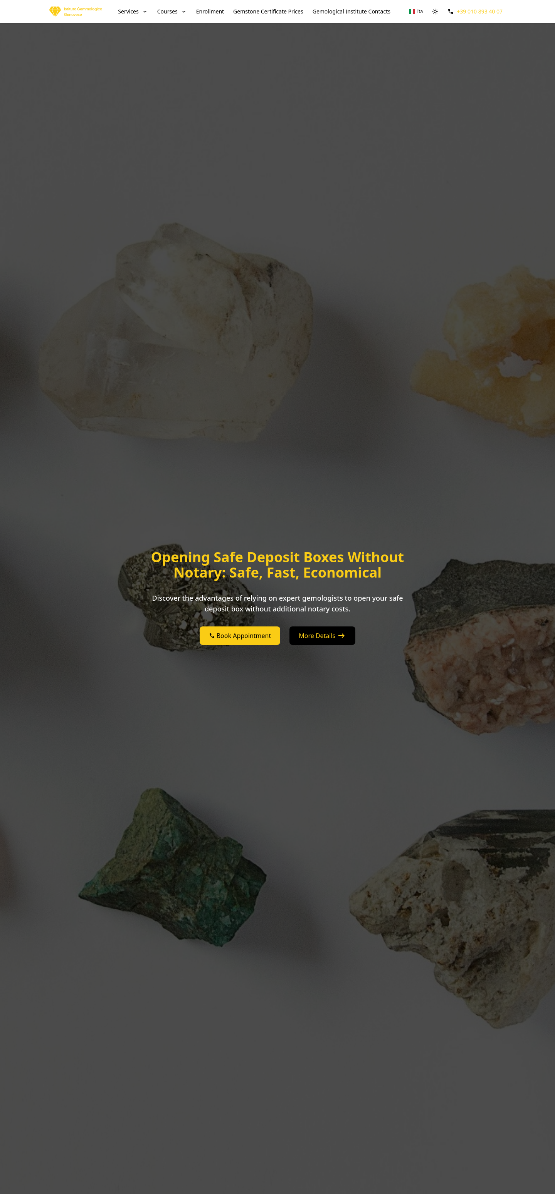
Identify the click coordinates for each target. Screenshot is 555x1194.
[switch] (435, 11)
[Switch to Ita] (416, 11)
